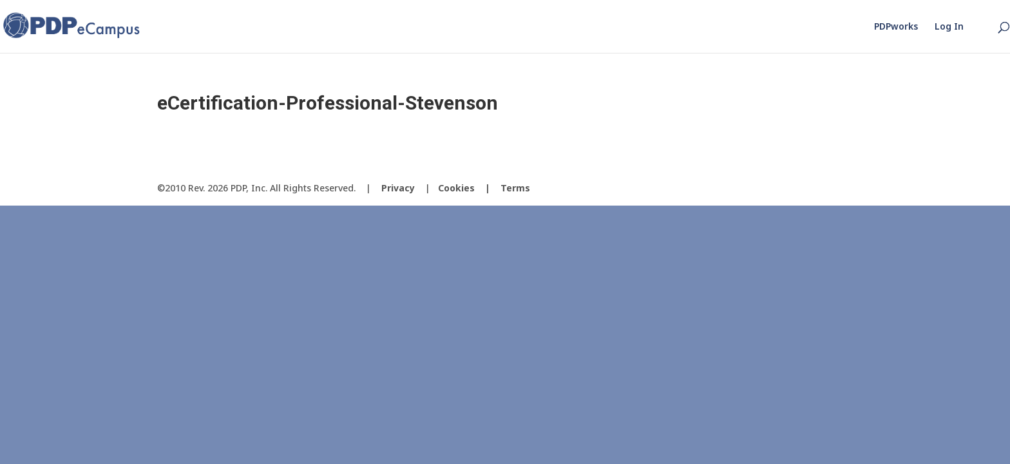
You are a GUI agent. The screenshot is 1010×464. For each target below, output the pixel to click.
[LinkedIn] (842, 188)
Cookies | (469, 188)
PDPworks (896, 27)
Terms (515, 188)
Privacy (398, 188)
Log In (949, 27)
